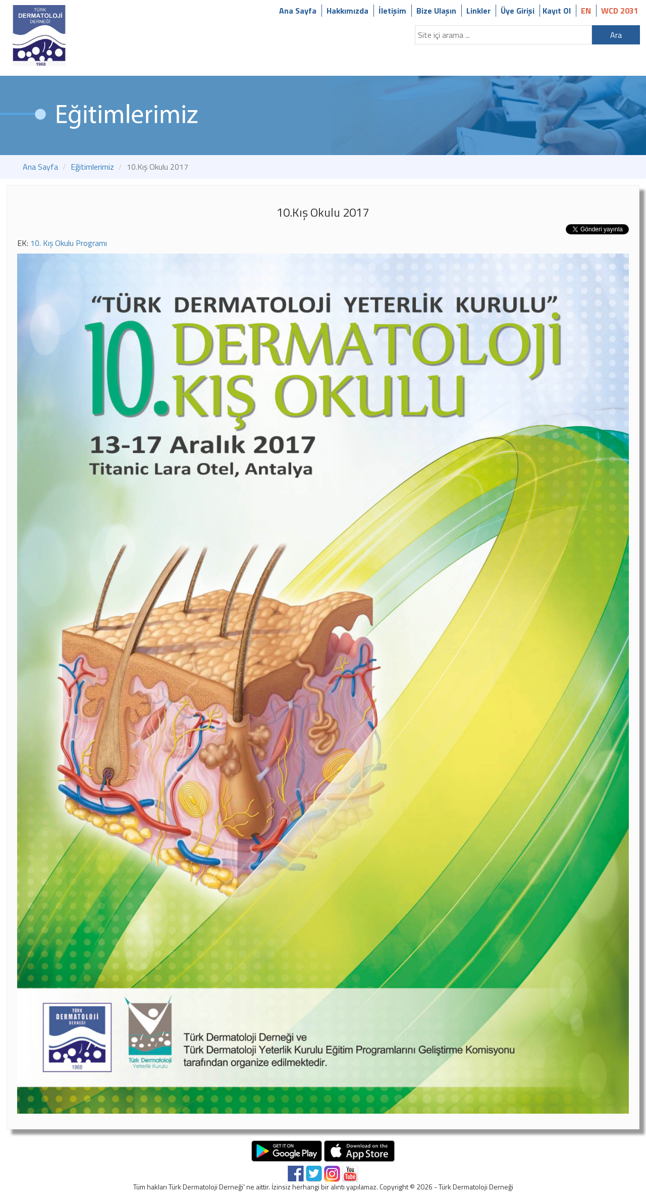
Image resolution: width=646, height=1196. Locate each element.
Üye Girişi (517, 11)
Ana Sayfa (297, 11)
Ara (616, 35)
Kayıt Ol (557, 11)
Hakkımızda (347, 11)
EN (586, 11)
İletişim (392, 11)
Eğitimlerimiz (92, 167)
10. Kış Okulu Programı (68, 243)
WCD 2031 (619, 11)
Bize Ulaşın (436, 11)
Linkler (478, 11)
